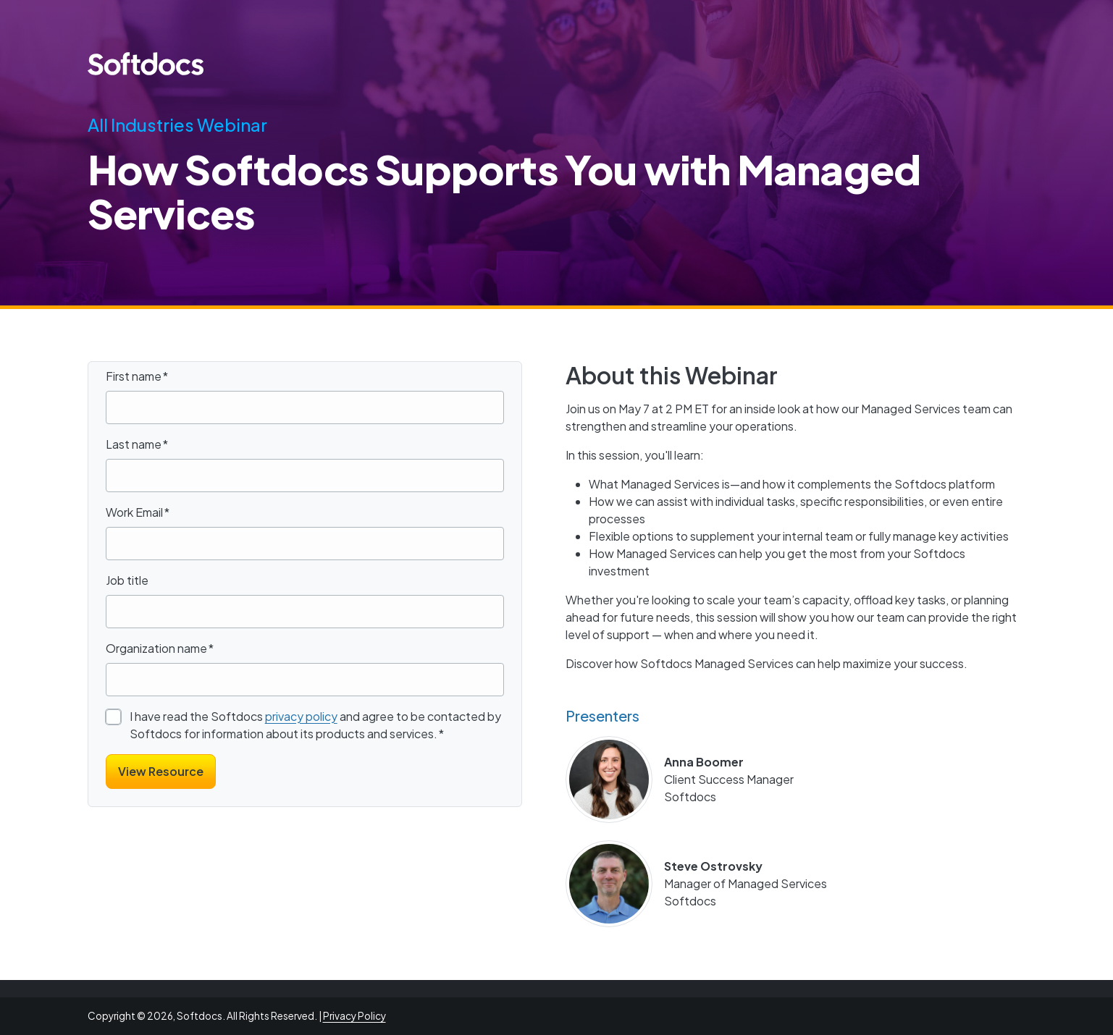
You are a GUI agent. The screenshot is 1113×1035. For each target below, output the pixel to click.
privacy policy (301, 716)
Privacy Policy (354, 1016)
